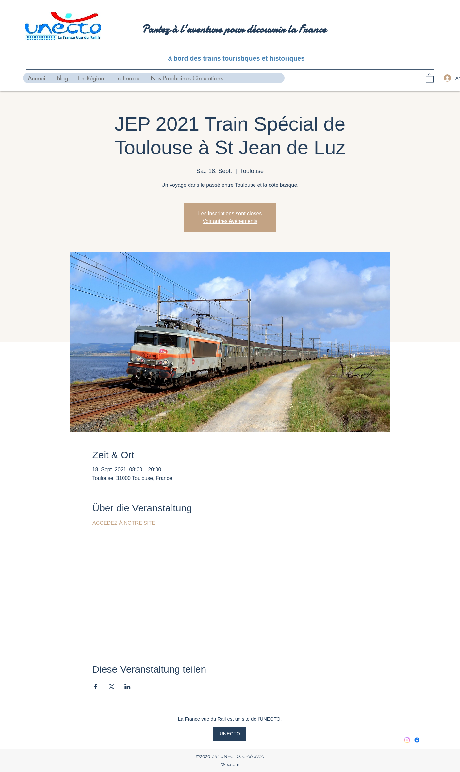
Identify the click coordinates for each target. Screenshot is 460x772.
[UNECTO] (229, 734)
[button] (430, 78)
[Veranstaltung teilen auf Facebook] (95, 686)
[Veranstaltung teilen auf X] (111, 686)
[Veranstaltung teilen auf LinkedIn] (127, 686)
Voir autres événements (230, 221)
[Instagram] (407, 740)
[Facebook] (417, 740)
